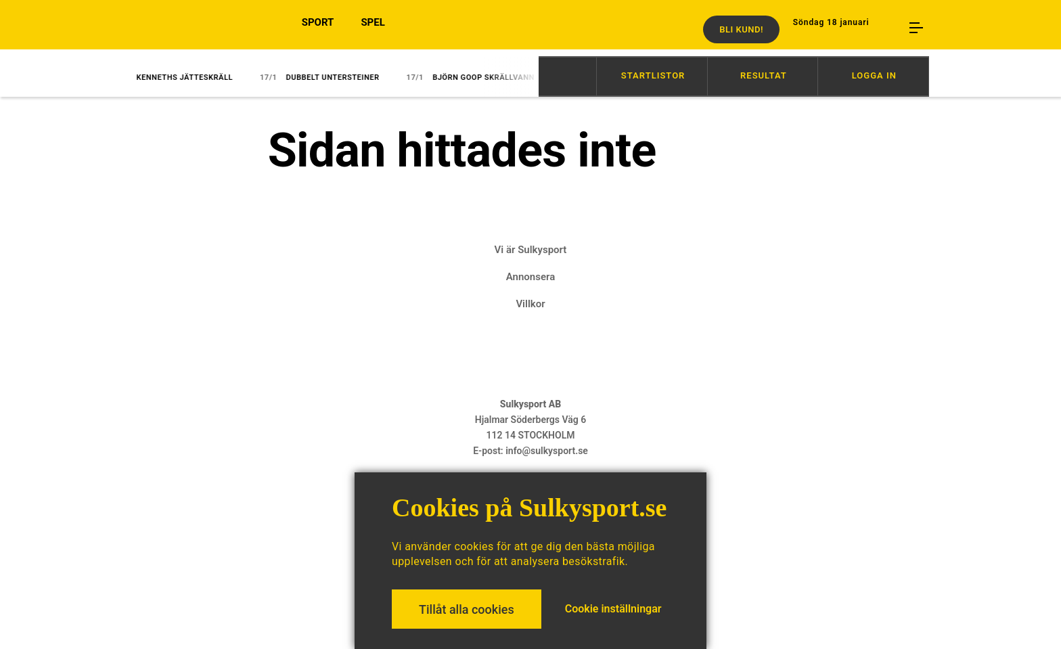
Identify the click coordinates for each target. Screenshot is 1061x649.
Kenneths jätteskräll (177, 77)
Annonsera (530, 277)
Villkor (530, 304)
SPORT (318, 29)
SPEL (372, 29)
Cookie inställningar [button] (613, 608)
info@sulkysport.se (546, 450)
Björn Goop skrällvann (477, 77)
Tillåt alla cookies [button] (466, 609)
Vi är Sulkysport (531, 250)
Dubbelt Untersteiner (326, 77)
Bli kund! (741, 29)
